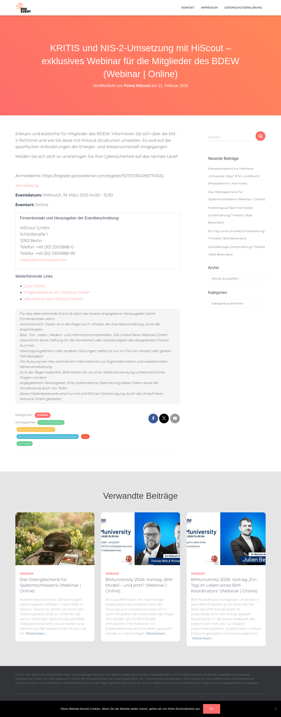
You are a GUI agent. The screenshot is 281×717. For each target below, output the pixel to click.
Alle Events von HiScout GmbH (54, 299)
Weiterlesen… (36, 633)
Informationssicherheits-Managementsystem (47, 436)
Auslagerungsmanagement (36, 429)
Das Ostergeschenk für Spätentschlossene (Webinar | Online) (50, 585)
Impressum (209, 7)
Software (24, 443)
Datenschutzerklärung (243, 7)
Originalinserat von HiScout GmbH (58, 292)
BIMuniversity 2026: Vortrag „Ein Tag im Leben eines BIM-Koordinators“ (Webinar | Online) (224, 585)
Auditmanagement (51, 422)
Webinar (42, 415)
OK (212, 708)
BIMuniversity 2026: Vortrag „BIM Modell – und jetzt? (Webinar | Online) (139, 585)
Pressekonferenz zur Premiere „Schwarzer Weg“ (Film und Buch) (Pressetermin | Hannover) (233, 176)
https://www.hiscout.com (44, 259)
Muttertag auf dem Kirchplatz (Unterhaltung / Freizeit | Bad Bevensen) (230, 215)
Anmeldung (27, 185)
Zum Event (35, 286)
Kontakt (188, 7)
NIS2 (85, 436)
